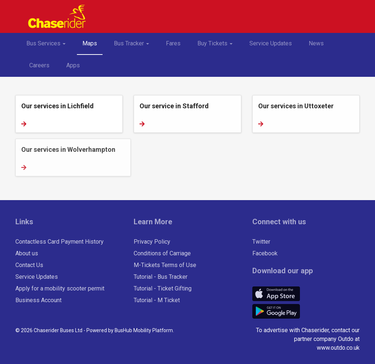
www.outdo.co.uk (338, 347)
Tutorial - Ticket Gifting (163, 288)
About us (26, 253)
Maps (89, 43)
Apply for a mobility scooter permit (59, 288)
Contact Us (29, 265)
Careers (39, 65)
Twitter (261, 241)
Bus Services (48, 46)
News (316, 43)
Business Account (38, 300)
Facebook (265, 253)
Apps (73, 65)
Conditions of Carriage (162, 253)
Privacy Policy (152, 241)
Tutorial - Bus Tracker (161, 276)
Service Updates (270, 43)
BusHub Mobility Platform (144, 330)
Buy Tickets (217, 46)
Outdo (345, 338)
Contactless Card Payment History (59, 241)
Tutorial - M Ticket (157, 300)
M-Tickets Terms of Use (165, 265)
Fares (173, 43)
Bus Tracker (134, 46)
